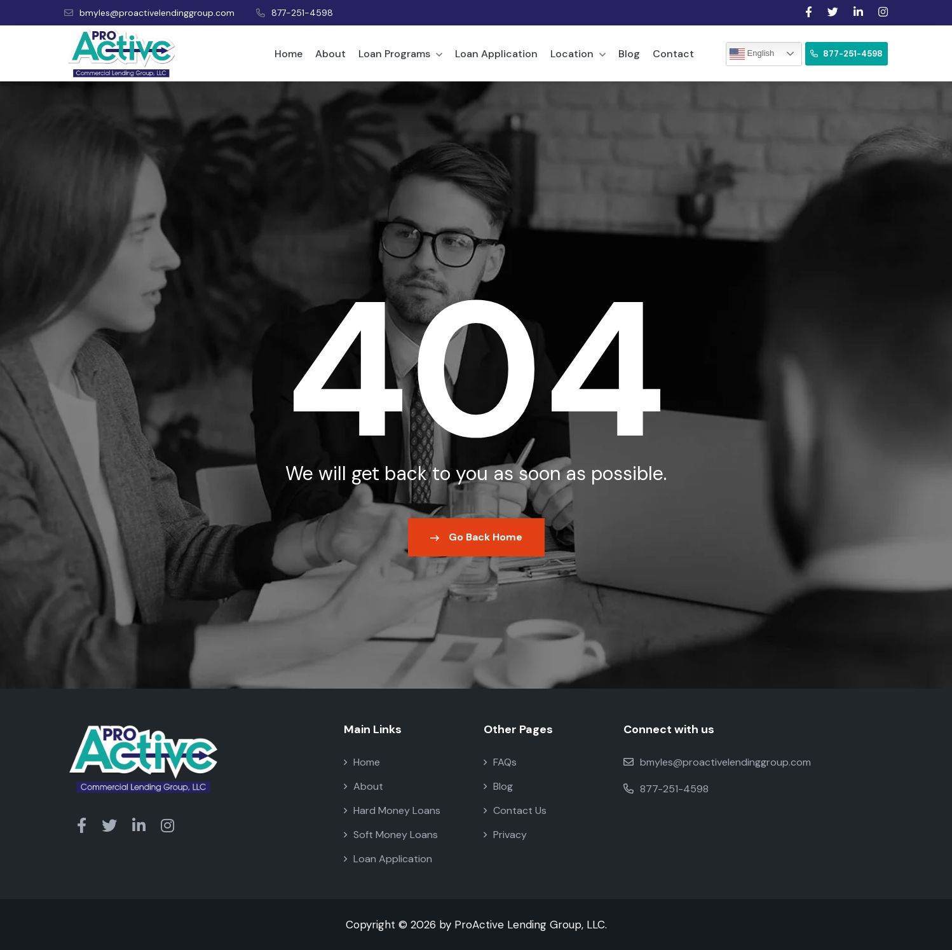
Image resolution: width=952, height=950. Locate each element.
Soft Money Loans (391, 834)
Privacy (505, 834)
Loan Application (496, 53)
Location (578, 53)
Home (289, 53)
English (752, 54)
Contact (673, 53)
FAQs (500, 762)
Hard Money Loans (392, 810)
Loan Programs (400, 53)
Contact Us (515, 810)
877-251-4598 (294, 12)
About (330, 53)
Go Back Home (476, 537)
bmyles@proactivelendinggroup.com (149, 12)
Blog (629, 53)
